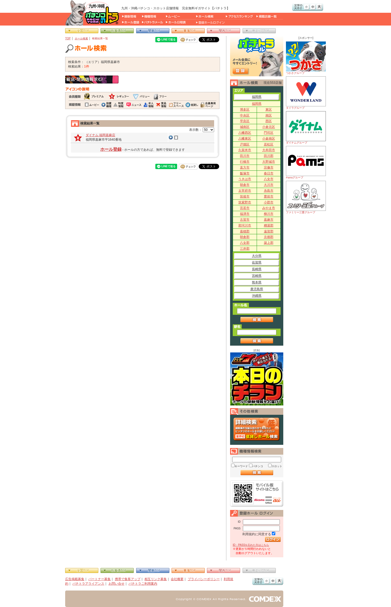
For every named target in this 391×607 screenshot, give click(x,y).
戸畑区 (244, 144)
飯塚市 (244, 173)
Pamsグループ (306, 162)
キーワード (241, 466)
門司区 (268, 133)
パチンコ (257, 466)
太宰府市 (244, 190)
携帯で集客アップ (127, 579)
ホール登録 (111, 149)
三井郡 (244, 248)
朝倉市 (244, 185)
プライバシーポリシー (204, 579)
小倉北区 (268, 127)
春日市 (268, 173)
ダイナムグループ (306, 127)
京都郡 (268, 237)
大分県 (256, 256)
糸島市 (268, 190)
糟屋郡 (268, 225)
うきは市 (244, 179)
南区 (268, 115)
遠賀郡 (268, 231)
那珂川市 (244, 225)
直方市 (244, 167)
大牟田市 (268, 150)
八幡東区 (244, 138)
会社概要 (177, 579)
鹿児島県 (256, 289)
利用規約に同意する (256, 534)
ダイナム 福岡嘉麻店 (100, 135)
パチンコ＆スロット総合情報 (93, 13)
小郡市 (268, 202)
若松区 (268, 144)
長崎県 (256, 269)
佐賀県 (256, 262)
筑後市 (244, 196)
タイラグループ (306, 92)
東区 (268, 109)
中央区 (244, 115)
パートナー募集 (99, 579)
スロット (277, 466)
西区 (268, 121)
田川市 (244, 156)
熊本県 (256, 282)
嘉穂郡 (244, 231)
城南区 (244, 127)
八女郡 (244, 243)
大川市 (268, 185)
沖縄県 (256, 296)
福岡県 (256, 97)
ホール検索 (81, 38)
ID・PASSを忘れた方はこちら (251, 544)
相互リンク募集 (155, 579)
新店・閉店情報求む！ (92, 79)
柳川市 (268, 214)
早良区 (244, 121)
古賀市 (244, 219)
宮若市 (244, 208)
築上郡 (268, 243)
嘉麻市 (268, 219)
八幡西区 (244, 133)
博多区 (244, 109)
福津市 (244, 214)
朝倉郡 (244, 237)
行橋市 (244, 162)
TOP (68, 38)
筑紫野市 (244, 202)
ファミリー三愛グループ (306, 197)
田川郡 (268, 156)
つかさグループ (306, 57)
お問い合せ (116, 583)
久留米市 (244, 150)
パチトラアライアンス (88, 583)
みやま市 (268, 208)
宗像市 (268, 167)
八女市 (268, 179)
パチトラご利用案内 (142, 583)
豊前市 (268, 196)
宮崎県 (256, 276)
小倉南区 (268, 138)
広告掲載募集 (74, 579)
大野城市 (268, 162)
